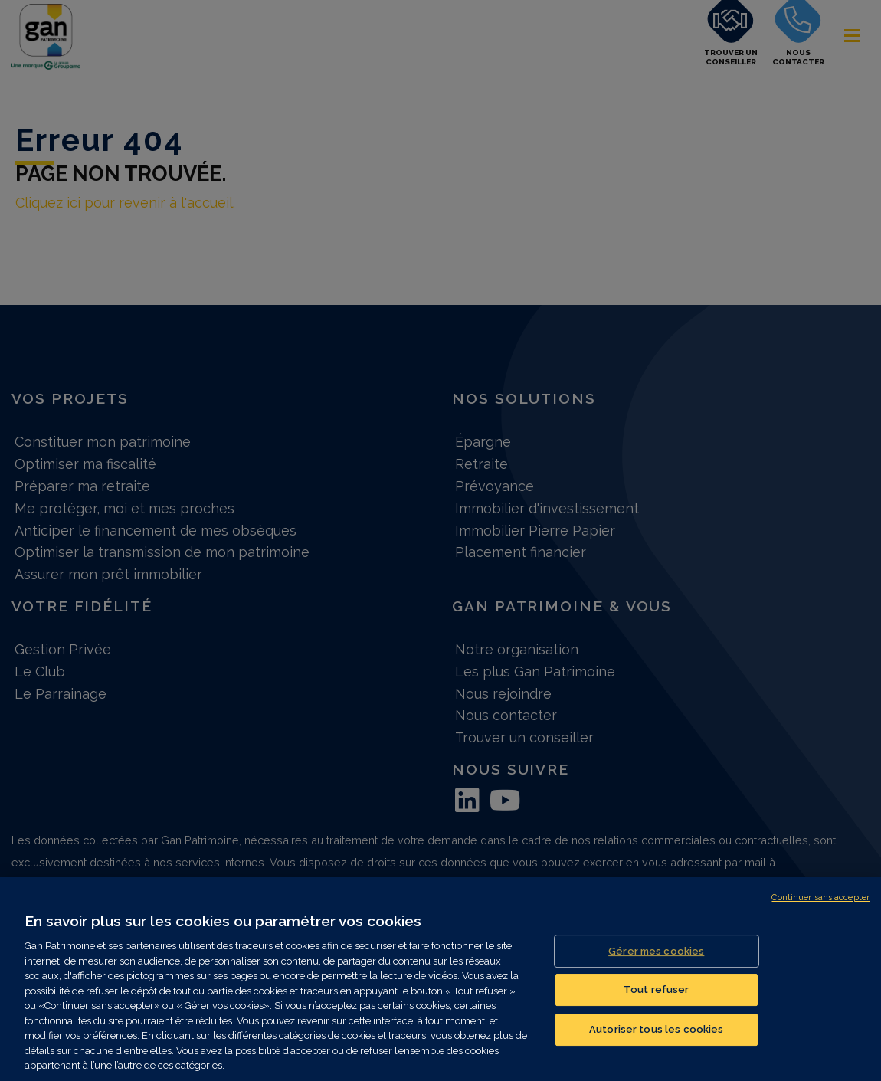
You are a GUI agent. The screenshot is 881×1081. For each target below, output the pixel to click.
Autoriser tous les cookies (656, 1041)
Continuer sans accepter (820, 910)
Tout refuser (656, 1001)
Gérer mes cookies (656, 962)
